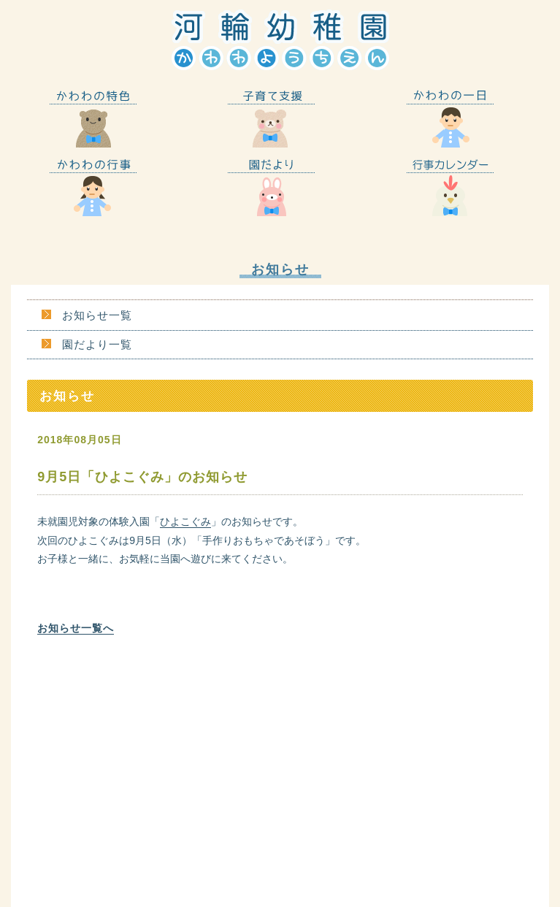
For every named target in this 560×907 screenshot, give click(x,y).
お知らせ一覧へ (75, 628)
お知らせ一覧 (97, 315)
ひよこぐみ (185, 521)
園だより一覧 (97, 344)
